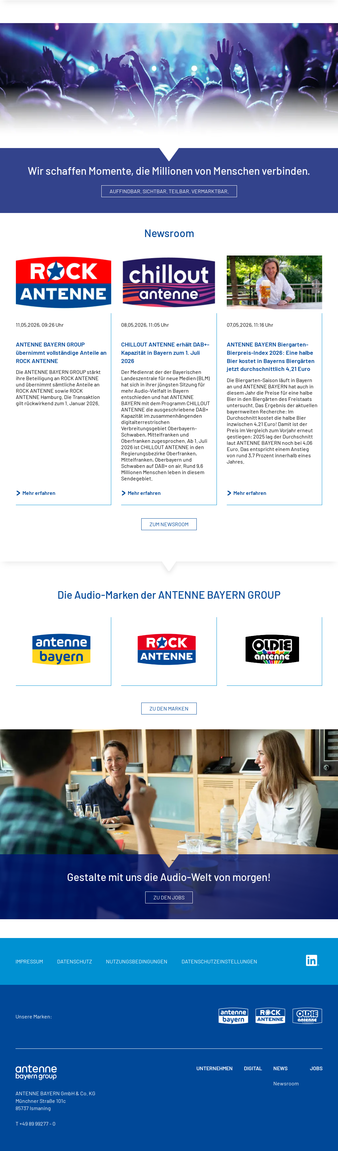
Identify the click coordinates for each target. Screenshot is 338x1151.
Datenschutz (74, 961)
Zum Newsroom (169, 524)
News (259, 7)
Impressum (29, 961)
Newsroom (286, 1083)
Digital (226, 7)
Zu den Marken (169, 708)
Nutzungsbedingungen (136, 961)
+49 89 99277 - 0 (37, 1123)
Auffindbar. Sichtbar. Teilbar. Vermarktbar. (169, 191)
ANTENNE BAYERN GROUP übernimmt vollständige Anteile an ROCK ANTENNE (61, 352)
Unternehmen (182, 7)
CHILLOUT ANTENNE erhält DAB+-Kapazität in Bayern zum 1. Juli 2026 (165, 352)
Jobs (289, 7)
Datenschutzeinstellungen (219, 961)
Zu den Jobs (169, 897)
